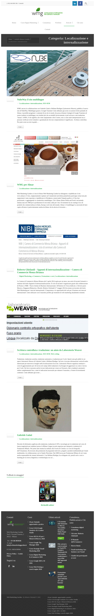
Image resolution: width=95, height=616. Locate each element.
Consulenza (47, 23)
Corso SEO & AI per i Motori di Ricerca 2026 (62, 602)
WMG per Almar (25, 184)
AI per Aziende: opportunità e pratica (59, 597)
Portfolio (58, 23)
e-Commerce (36, 276)
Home (14, 23)
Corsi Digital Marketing (30, 22)
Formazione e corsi (48, 276)
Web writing (55, 354)
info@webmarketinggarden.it (17, 545)
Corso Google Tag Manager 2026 (58, 604)
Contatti (21, 3)
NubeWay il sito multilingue (30, 99)
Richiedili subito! (47, 505)
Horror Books (75, 546)
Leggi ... (20, 126)
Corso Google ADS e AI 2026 (56, 611)
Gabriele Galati (24, 435)
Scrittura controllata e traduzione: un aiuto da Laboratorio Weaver (49, 350)
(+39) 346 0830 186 (12, 3)
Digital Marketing (25, 276)
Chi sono (80, 23)
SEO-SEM (46, 103)
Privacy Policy (11, 554)
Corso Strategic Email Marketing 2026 (60, 606)
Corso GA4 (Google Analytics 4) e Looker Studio (36, 530)
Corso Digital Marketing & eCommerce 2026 (62, 608)
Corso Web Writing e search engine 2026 (60, 613)
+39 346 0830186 (15, 541)
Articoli (69, 22)
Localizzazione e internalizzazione (30, 103)
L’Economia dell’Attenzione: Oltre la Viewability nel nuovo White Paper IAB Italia (62, 528)
